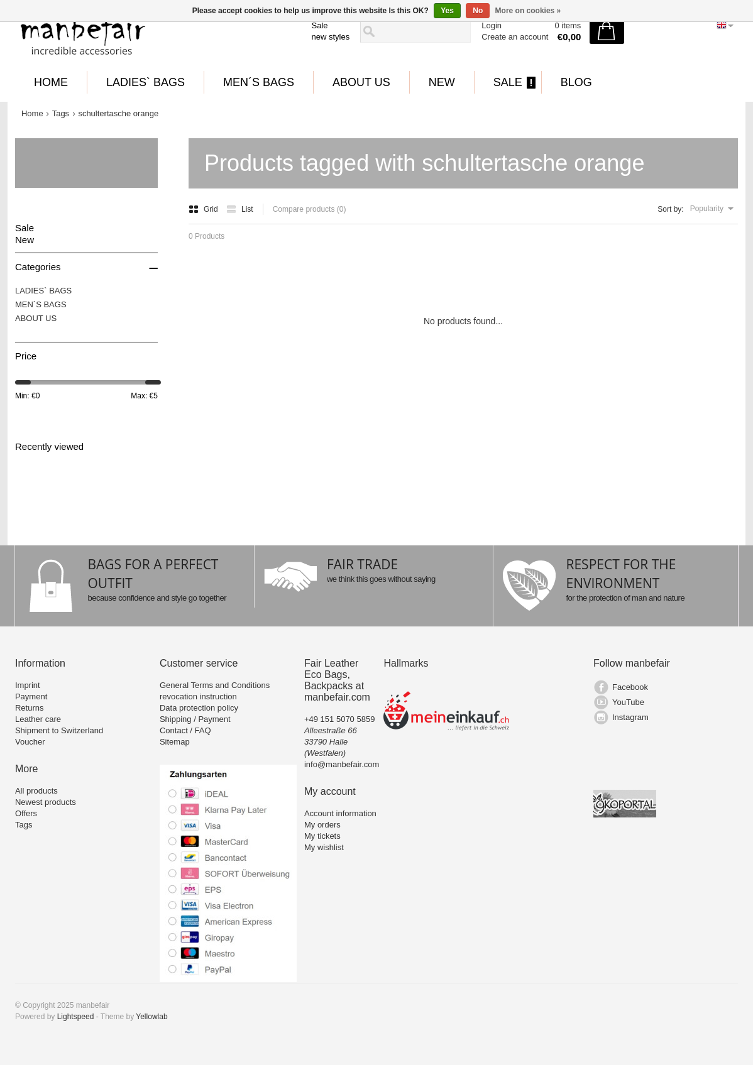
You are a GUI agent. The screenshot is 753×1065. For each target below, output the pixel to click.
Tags (60, 113)
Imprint (27, 685)
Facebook (630, 687)
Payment (31, 696)
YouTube (628, 702)
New (442, 82)
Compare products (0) (309, 209)
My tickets (322, 836)
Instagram (630, 717)
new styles (331, 36)
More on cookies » (528, 10)
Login (491, 25)
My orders (322, 824)
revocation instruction (198, 696)
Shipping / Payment (195, 719)
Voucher (30, 741)
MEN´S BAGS (258, 82)
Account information (340, 813)
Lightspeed (75, 1016)
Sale (320, 25)
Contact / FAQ (185, 730)
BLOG (576, 82)
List (239, 209)
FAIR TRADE (362, 564)
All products (36, 790)
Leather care (38, 719)
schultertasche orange (118, 113)
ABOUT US (361, 82)
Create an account (514, 36)
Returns (29, 708)
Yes (447, 10)
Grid (204, 209)
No (478, 10)
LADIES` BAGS (145, 82)
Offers (26, 813)
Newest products (45, 802)
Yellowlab (151, 1016)
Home (51, 82)
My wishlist (324, 847)
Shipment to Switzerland (59, 730)
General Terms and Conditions (215, 685)
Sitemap (175, 741)
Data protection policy (199, 708)
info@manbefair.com (341, 764)
